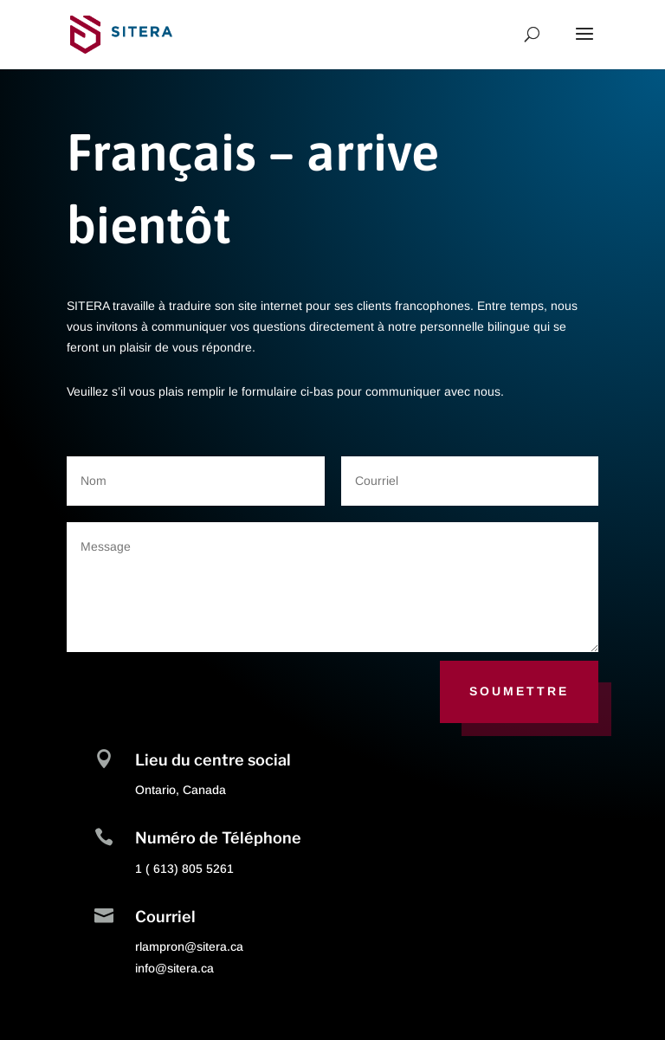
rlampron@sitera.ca (189, 946)
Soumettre (519, 691)
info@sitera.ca (174, 968)
